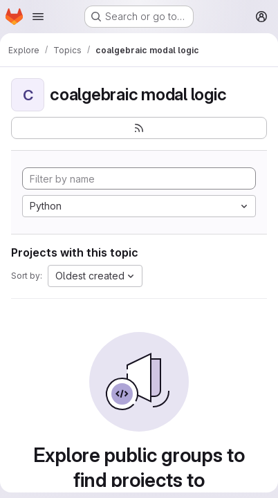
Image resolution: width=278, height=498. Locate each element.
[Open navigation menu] (38, 17)
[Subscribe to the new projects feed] (139, 128)
